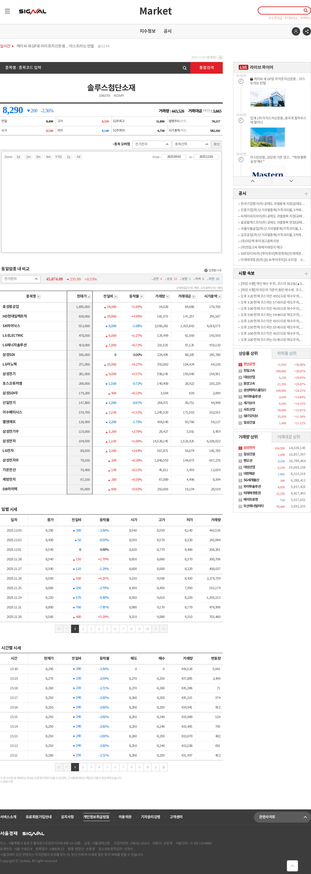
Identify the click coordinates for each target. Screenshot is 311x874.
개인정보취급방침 (96, 817)
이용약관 (125, 817)
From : (157, 157)
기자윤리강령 (150, 817)
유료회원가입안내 (39, 817)
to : (191, 157)
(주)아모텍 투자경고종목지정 (260, 241)
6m (48, 157)
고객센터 (176, 817)
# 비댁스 (306, 18)
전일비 (110, 296)
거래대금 (186, 296)
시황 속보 (247, 273)
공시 (168, 31)
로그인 (296, 31)
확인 (217, 145)
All (78, 157)
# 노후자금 (275, 18)
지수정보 (148, 31)
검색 (185, 68)
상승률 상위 (248, 353)
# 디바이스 (291, 18)
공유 (307, 31)
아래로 (291, 181)
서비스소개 (8, 817)
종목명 (33, 296)
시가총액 (212, 296)
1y (68, 157)
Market (155, 11)
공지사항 (67, 817)
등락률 (136, 296)
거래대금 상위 (288, 437)
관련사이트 (285, 817)
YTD (58, 157)
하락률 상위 (286, 353)
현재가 (84, 296)
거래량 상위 (248, 437)
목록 (5, 8)
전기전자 (151, 144)
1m (28, 157)
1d (18, 157)
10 (147, 629)
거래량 (162, 296)
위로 (252, 181)
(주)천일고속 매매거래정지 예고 (262, 248)
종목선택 (191, 144)
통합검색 (206, 68)
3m (38, 157)
